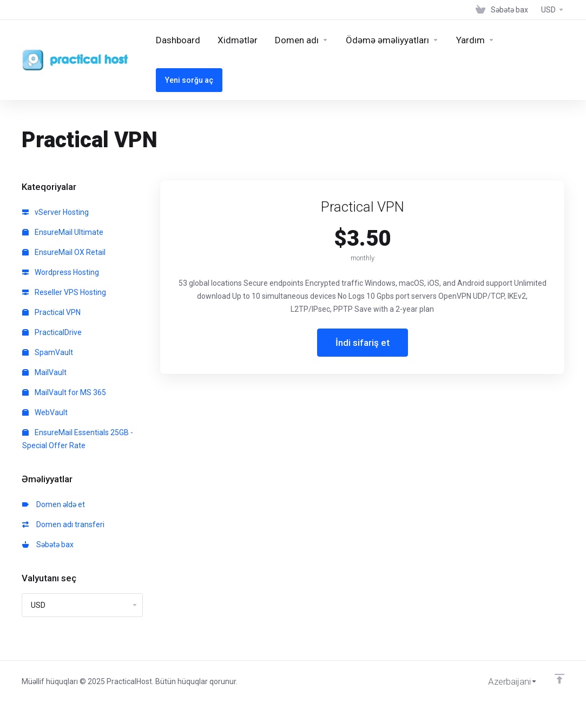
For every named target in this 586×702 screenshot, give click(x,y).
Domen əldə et (53, 504)
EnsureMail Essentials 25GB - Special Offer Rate (77, 439)
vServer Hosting (55, 212)
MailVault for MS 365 (64, 392)
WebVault (45, 412)
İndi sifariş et (362, 342)
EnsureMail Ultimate (62, 232)
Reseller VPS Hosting (64, 292)
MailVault (44, 372)
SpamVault (47, 352)
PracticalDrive (52, 332)
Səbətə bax (48, 544)
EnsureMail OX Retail (64, 252)
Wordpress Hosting (60, 272)
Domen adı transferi (63, 524)
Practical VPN (51, 312)
